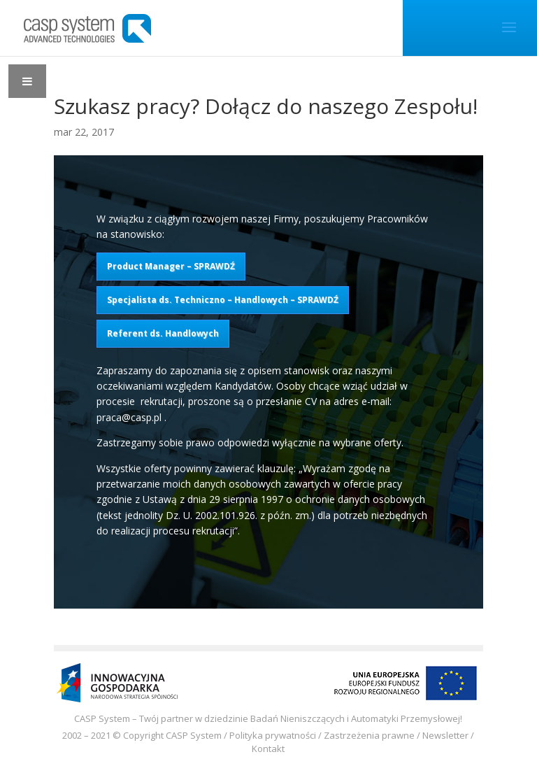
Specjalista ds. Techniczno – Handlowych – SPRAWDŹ (222, 300)
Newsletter (445, 735)
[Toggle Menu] (27, 81)
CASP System (194, 735)
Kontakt (268, 748)
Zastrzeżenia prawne (369, 735)
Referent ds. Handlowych (163, 333)
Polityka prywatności (272, 735)
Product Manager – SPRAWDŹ (171, 266)
